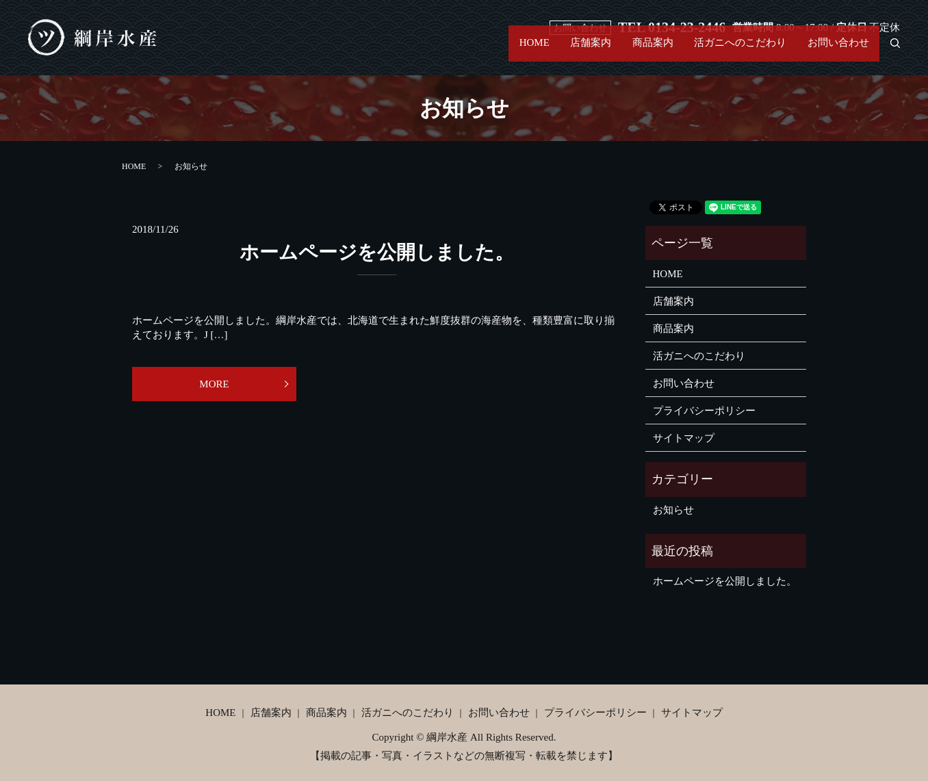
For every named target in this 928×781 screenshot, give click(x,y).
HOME (490, 50)
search (889, 50)
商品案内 (628, 50)
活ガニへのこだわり (726, 50)
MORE (214, 384)
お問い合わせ (833, 50)
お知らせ (673, 509)
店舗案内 (556, 50)
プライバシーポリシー (704, 410)
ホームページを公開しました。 (377, 252)
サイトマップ (683, 438)
